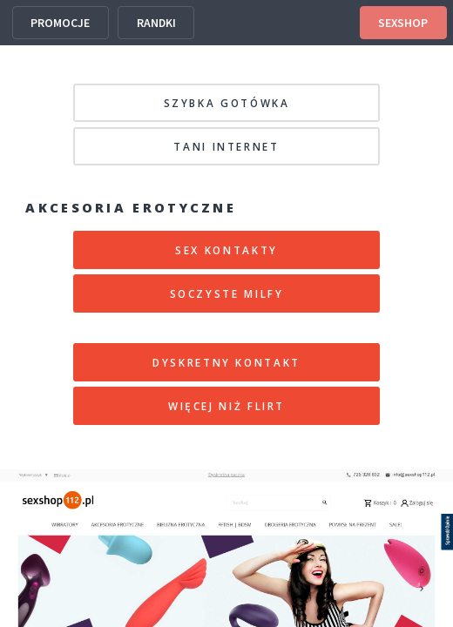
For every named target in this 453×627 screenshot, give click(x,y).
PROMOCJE (60, 22)
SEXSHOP (403, 22)
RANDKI (156, 22)
